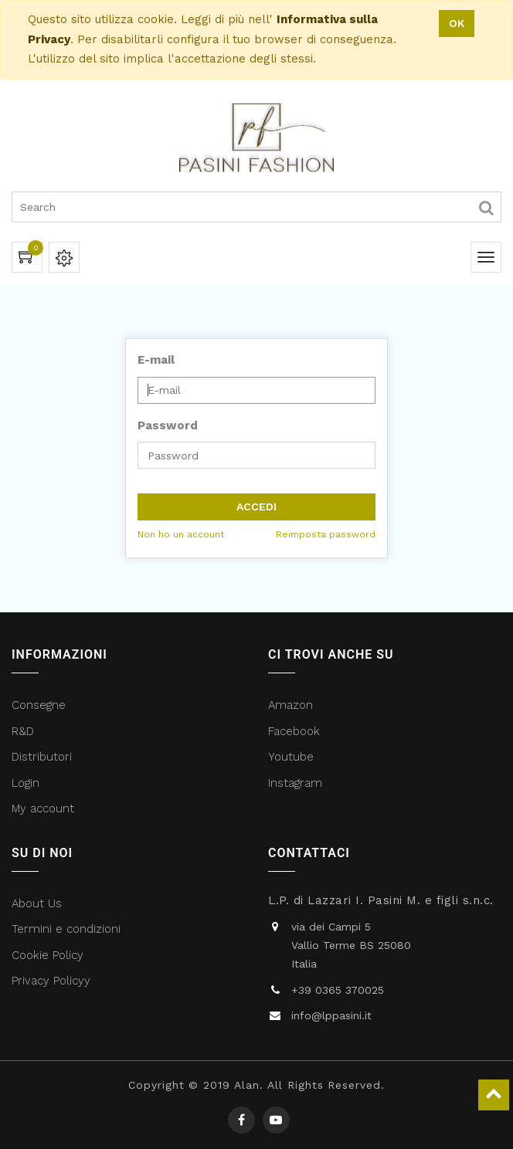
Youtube (291, 757)
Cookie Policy (47, 955)
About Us (37, 903)
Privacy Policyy (53, 981)
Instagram (295, 783)
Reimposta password (325, 534)
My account (43, 808)
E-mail (156, 360)
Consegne (39, 705)
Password (168, 425)
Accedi (256, 506)
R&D (23, 731)
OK (456, 23)
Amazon (290, 705)
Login (25, 783)
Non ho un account (181, 534)
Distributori (44, 757)
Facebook (296, 731)
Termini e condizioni (68, 929)
